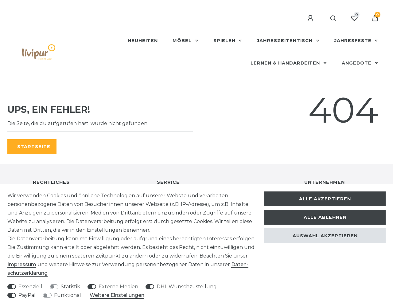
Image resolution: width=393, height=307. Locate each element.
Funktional (67, 295)
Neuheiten (143, 40)
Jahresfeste (353, 40)
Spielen (225, 40)
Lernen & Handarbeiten (286, 63)
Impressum (21, 264)
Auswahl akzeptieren (325, 235)
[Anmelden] (311, 18)
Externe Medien (118, 286)
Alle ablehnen (325, 217)
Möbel (183, 40)
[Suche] (333, 18)
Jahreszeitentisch (285, 40)
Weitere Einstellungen (117, 295)
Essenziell (30, 286)
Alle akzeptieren (325, 199)
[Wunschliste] (354, 18)
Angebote (357, 63)
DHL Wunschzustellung (187, 286)
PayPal (27, 295)
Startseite (33, 146)
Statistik (70, 286)
